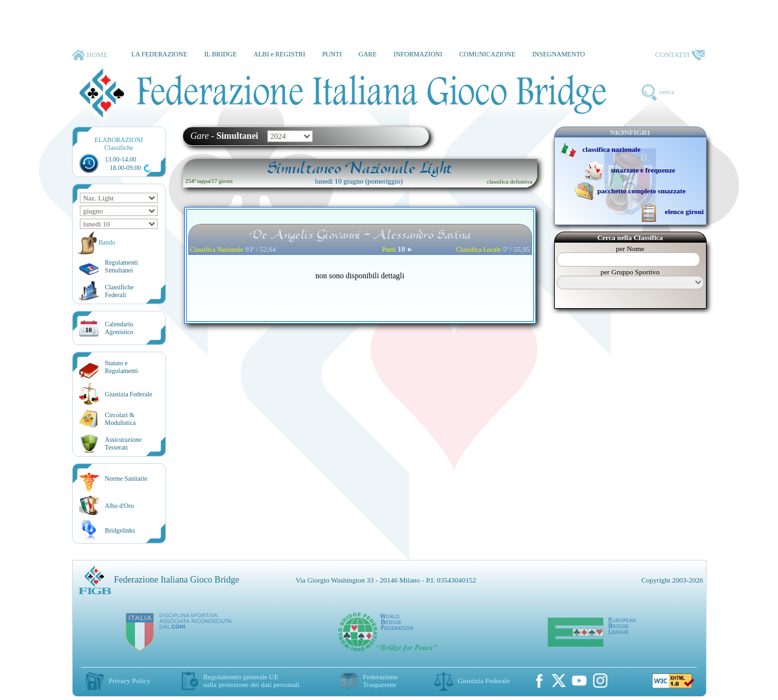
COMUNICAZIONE (487, 54)
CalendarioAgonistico (119, 327)
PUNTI (331, 54)
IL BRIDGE (220, 54)
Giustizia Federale (128, 394)
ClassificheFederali (119, 291)
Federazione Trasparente (380, 680)
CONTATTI (680, 55)
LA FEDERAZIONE (159, 54)
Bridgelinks (120, 530)
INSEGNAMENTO (558, 54)
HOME (90, 55)
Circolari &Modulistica (120, 418)
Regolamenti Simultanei (121, 266)
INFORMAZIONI (417, 54)
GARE (368, 54)
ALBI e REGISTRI (280, 54)
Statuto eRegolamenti (121, 366)
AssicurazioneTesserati (123, 443)
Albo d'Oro (119, 505)
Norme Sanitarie (126, 478)
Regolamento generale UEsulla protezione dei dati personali (251, 680)
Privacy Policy (129, 680)
